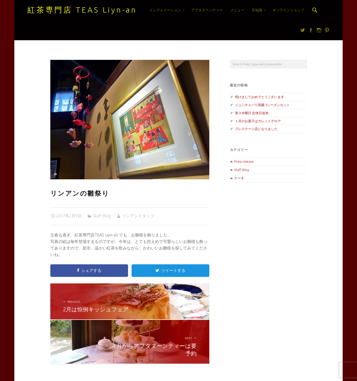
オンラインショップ (288, 10)
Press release (244, 161)
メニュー (237, 10)
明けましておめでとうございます (259, 97)
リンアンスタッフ (138, 216)
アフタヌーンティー (207, 10)
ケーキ (239, 178)
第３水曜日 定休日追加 (251, 113)
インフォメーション (165, 10)
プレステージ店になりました (256, 129)
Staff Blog (102, 216)
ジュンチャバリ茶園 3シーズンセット (262, 105)
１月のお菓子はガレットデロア (258, 121)
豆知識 (257, 10)
